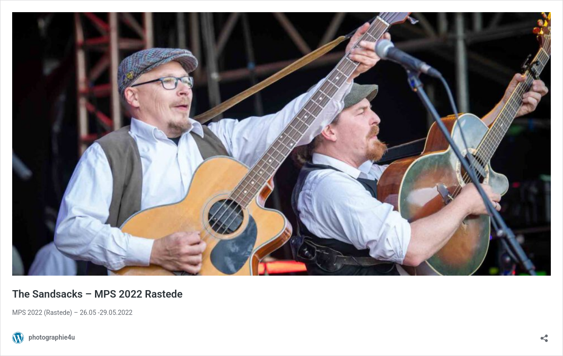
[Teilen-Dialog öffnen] (544, 335)
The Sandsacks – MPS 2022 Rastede (97, 294)
